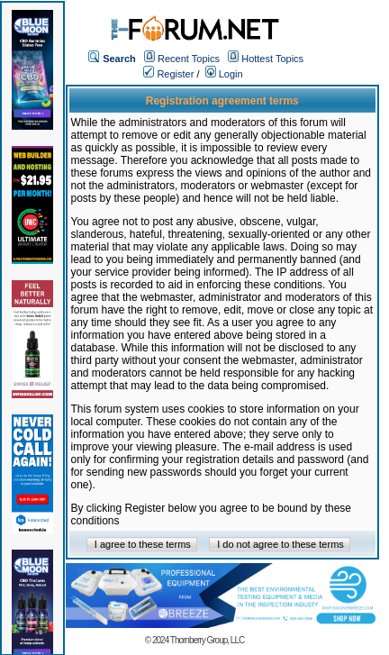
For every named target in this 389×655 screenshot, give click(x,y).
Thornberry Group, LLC (207, 640)
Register (168, 73)
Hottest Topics (272, 58)
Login (224, 73)
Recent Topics (189, 58)
